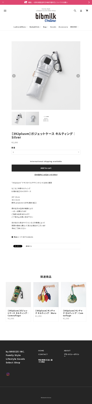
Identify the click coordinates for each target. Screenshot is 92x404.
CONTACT (43, 357)
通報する (29, 246)
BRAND (73, 27)
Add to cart (46, 168)
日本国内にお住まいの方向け (46, 174)
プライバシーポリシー (71, 358)
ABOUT (67, 353)
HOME (41, 353)
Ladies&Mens (20, 27)
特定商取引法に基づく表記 (45, 364)
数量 (13, 147)
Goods (53, 27)
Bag (45, 27)
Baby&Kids (35, 27)
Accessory (63, 27)
